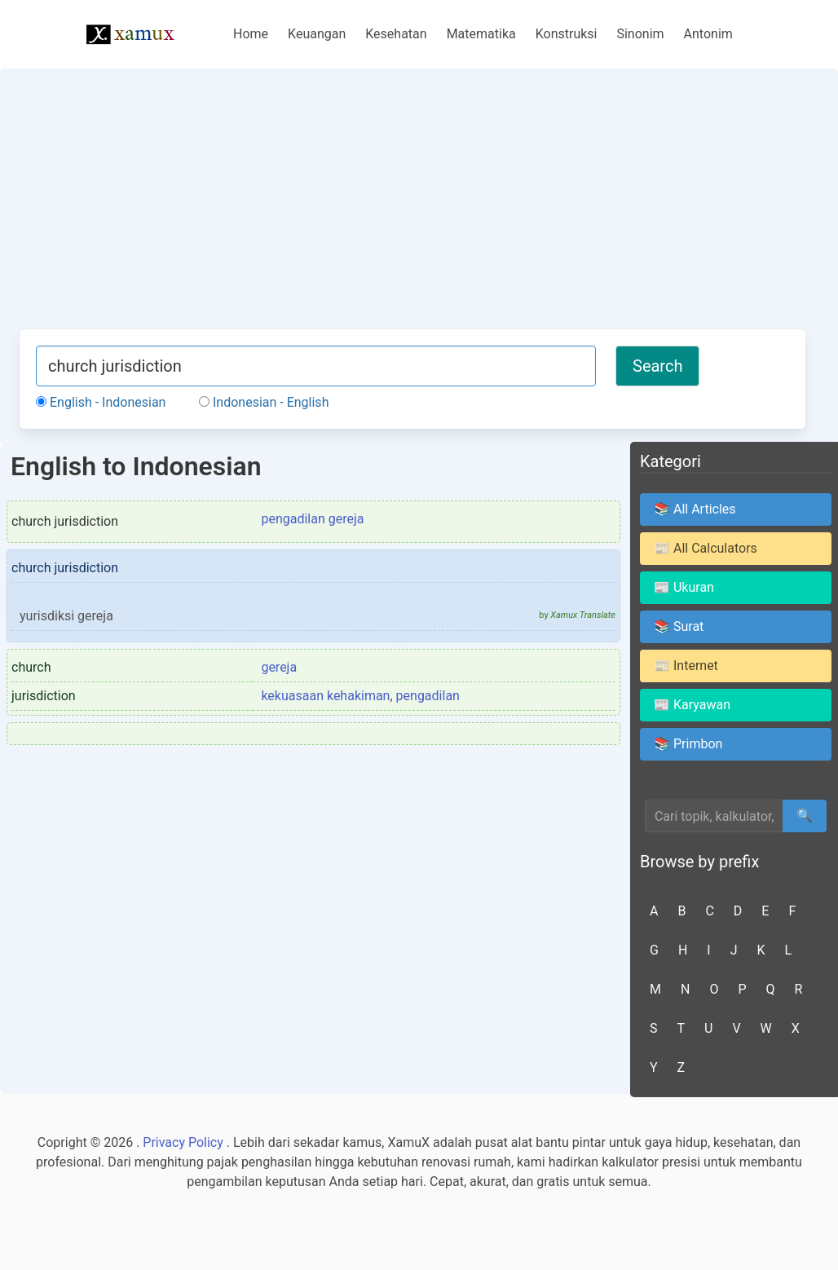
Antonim (708, 34)
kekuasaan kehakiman (325, 695)
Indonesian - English (264, 402)
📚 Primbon (688, 744)
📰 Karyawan (692, 704)
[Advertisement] (412, 207)
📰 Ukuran (684, 587)
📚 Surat (678, 626)
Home (250, 34)
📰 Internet (686, 665)
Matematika (481, 34)
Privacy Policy (183, 1142)
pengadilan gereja (312, 519)
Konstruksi (567, 34)
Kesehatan (395, 34)
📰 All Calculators (705, 548)
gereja (279, 667)
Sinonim (640, 34)
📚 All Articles (695, 509)
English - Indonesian (100, 402)
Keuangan (317, 34)
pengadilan (428, 695)
